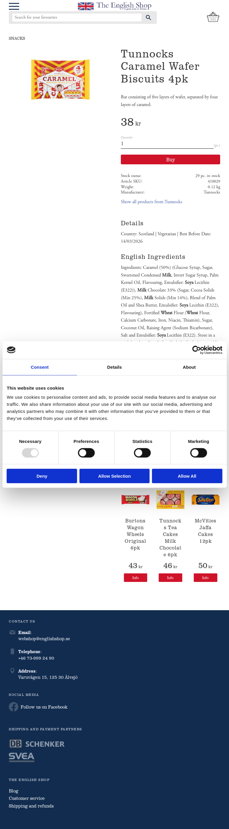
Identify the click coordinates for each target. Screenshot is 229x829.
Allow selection (114, 476)
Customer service (27, 798)
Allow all (187, 476)
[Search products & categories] (76, 17)
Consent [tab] (40, 366)
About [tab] (189, 366)
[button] (14, 6)
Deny (42, 476)
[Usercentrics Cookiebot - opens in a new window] (196, 349)
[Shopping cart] (213, 17)
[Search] (148, 17)
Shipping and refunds (31, 805)
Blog (13, 790)
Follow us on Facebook (38, 706)
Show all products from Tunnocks (151, 202)
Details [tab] (114, 366)
